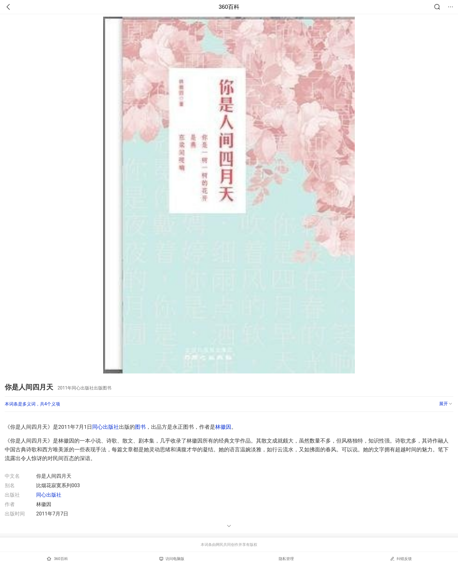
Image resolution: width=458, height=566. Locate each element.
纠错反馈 (401, 558)
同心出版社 (105, 427)
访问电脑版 (171, 559)
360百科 (229, 7)
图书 (140, 427)
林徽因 (223, 427)
